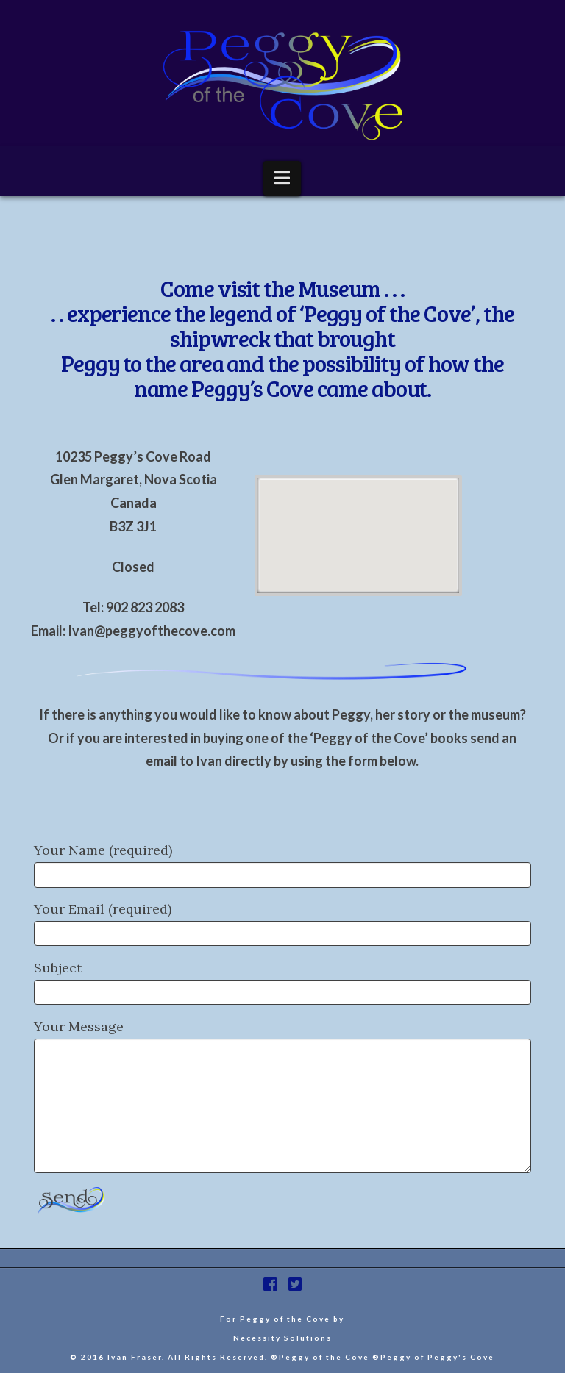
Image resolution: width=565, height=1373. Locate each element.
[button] (282, 178)
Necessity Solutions (282, 1337)
